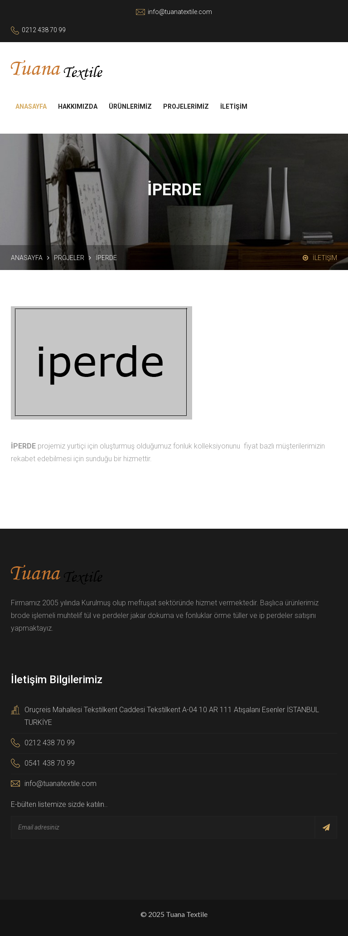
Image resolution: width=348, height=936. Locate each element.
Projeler (69, 257)
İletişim (320, 257)
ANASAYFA (31, 106)
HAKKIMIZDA (77, 106)
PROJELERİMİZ (186, 106)
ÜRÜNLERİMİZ (130, 106)
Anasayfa (27, 257)
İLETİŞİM (233, 106)
